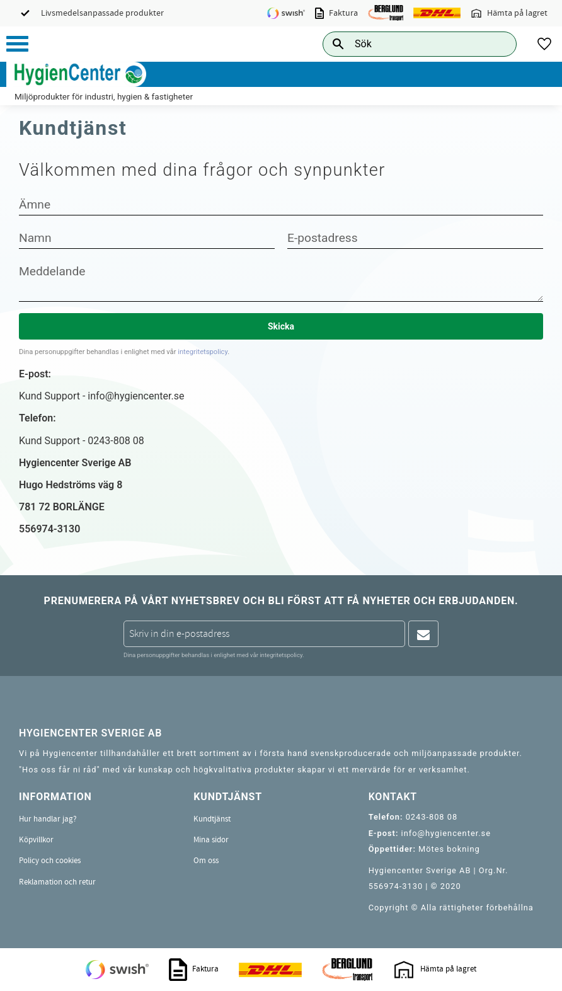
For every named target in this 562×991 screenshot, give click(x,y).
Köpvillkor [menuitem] (36, 840)
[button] (17, 44)
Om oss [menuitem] (206, 861)
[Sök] (497, 44)
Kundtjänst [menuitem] (212, 819)
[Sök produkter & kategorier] (405, 44)
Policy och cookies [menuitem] (50, 861)
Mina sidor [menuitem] (211, 840)
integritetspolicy (202, 352)
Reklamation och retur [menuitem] (57, 882)
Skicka (281, 326)
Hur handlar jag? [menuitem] (48, 819)
